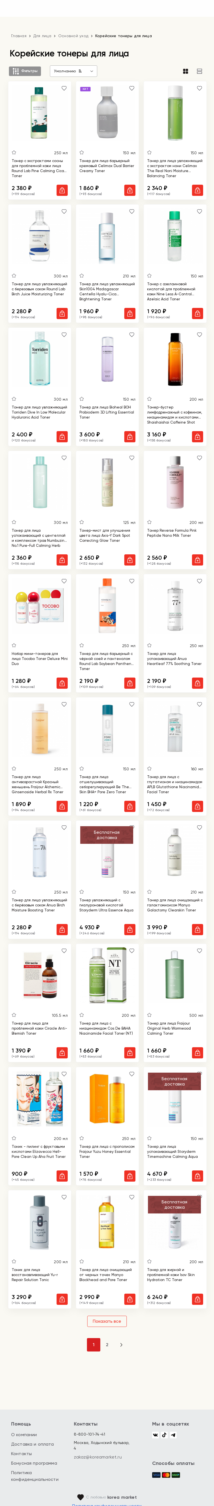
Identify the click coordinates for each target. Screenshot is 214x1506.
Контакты (21, 1453)
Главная (18, 36)
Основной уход (73, 36)
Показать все (107, 1321)
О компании (24, 1434)
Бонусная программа (34, 1463)
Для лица (42, 36)
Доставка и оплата (32, 1444)
